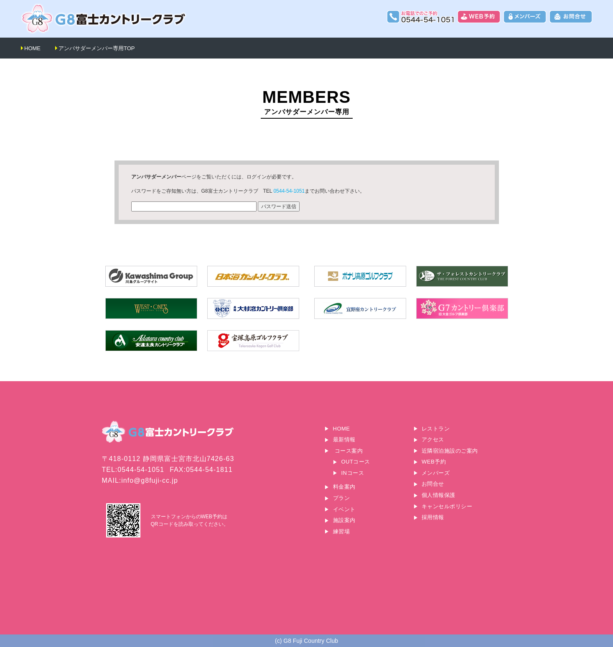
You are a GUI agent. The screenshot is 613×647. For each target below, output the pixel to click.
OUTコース (355, 462)
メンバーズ (436, 473)
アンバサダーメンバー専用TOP (97, 48)
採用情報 (433, 517)
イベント (344, 509)
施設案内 (344, 520)
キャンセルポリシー (447, 506)
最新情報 (344, 439)
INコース (352, 473)
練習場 (341, 531)
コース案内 (349, 451)
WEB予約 (434, 462)
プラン (341, 498)
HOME (32, 48)
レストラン (436, 428)
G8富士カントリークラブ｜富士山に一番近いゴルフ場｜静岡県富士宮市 (104, 18)
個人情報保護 (438, 495)
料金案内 (344, 487)
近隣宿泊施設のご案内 (450, 451)
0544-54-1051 (289, 191)
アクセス (433, 439)
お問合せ (433, 484)
